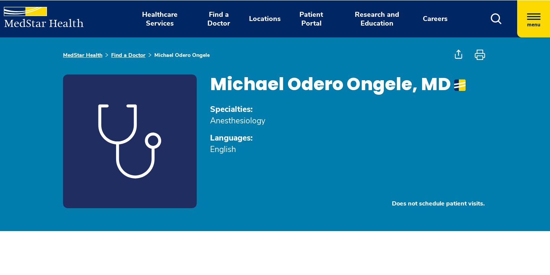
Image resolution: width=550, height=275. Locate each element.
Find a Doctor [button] (218, 19)
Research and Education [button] (377, 19)
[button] (496, 18)
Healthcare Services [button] (160, 19)
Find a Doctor (128, 55)
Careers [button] (435, 18)
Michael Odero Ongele (182, 55)
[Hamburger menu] (533, 18)
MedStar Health (82, 55)
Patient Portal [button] (311, 19)
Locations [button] (265, 18)
